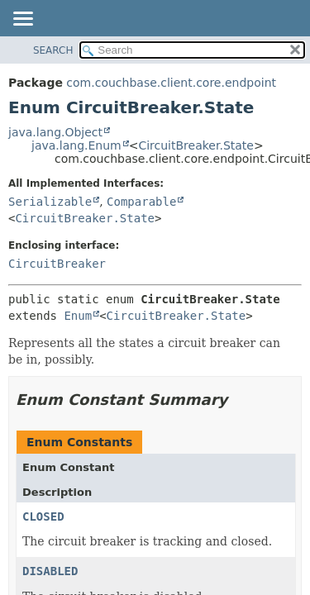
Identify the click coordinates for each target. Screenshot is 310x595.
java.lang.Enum (76, 145)
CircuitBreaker (57, 263)
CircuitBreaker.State (196, 145)
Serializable (50, 201)
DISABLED (50, 571)
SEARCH (53, 50)
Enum (78, 315)
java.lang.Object (55, 132)
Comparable (141, 201)
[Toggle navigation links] (22, 19)
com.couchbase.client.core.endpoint (171, 82)
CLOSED (43, 516)
